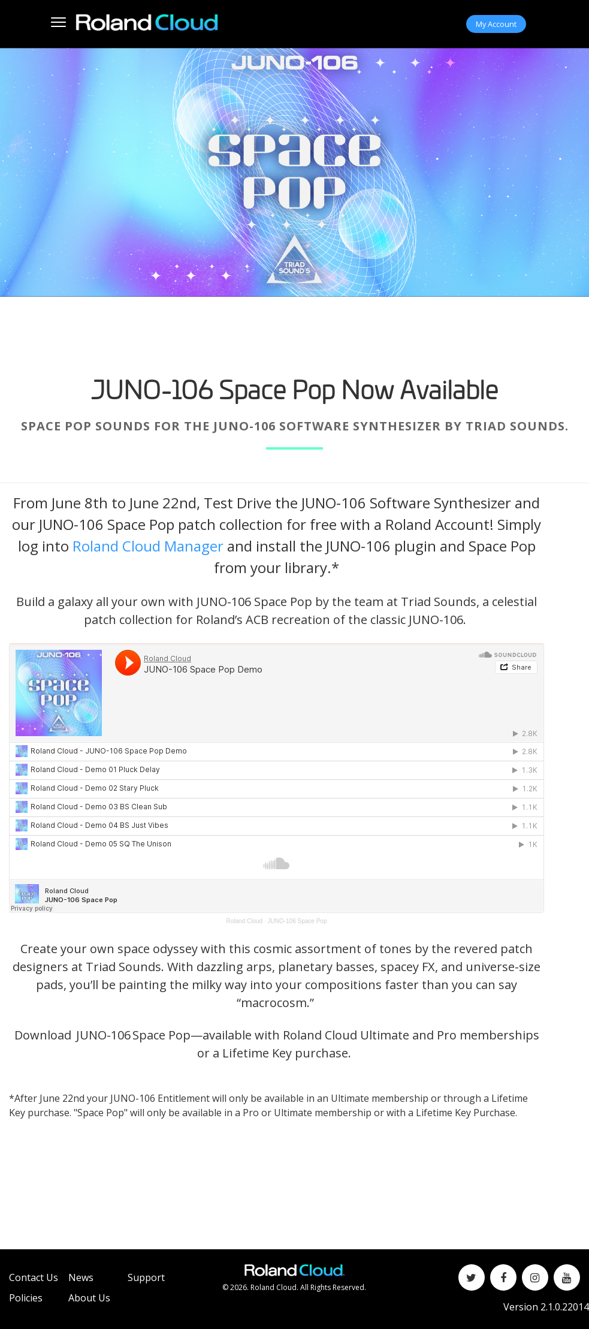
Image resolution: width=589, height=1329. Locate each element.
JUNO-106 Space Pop (297, 921)
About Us (89, 1297)
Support (146, 1277)
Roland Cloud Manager (148, 546)
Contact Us (33, 1277)
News (80, 1277)
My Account (496, 24)
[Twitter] (471, 1277)
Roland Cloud (244, 921)
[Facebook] (503, 1277)
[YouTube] (567, 1277)
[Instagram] (535, 1277)
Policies (26, 1297)
